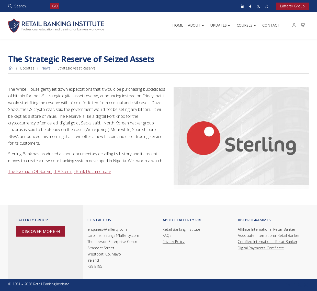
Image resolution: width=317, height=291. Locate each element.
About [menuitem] (194, 25)
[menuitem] (294, 25)
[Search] (30, 6)
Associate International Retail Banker (269, 235)
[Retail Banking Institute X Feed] (258, 6)
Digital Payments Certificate (261, 248)
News (45, 68)
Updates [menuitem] (218, 25)
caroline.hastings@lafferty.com (113, 235)
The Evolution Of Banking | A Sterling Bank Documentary (59, 171)
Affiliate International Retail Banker (266, 229)
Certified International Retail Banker (267, 241)
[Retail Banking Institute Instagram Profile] (266, 6)
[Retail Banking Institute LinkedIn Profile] (242, 6)
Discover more (40, 231)
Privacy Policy (174, 241)
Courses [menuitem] (245, 25)
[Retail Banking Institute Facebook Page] (250, 6)
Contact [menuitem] (271, 25)
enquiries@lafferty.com (107, 229)
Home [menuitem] (177, 25)
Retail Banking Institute (181, 229)
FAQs (167, 235)
